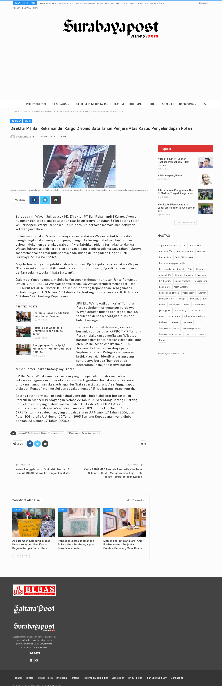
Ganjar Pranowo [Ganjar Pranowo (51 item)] (182, 276)
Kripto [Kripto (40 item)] (162, 300)
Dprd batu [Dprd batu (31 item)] (201, 271)
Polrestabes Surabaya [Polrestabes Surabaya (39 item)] (194, 312)
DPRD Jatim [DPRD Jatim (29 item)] (165, 276)
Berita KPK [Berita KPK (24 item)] (202, 247)
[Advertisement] (111, 62)
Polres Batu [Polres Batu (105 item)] (174, 312)
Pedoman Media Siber (95, 672)
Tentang (74, 672)
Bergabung (177, 672)
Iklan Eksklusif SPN (156, 672)
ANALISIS (172, 99)
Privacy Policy (45, 672)
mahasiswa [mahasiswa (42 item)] (174, 300)
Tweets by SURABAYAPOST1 (171, 349)
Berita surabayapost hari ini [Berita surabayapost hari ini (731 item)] (172, 259)
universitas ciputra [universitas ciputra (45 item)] (195, 330)
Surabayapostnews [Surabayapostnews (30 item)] (192, 324)
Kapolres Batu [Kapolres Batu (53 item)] (200, 276)
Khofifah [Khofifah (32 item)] (202, 288)
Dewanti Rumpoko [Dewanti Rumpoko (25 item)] (184, 271)
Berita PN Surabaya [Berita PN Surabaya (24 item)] (184, 253)
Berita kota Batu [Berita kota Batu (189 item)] (185, 247)
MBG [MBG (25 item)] (186, 300)
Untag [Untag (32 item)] (162, 336)
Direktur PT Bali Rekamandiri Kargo (33, 429)
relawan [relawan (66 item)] (175, 318)
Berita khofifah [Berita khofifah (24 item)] (166, 247)
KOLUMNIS (121, 3)
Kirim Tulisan (134, 672)
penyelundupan (57, 429)
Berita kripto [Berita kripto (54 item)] (165, 253)
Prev (16, 550)
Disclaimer (118, 672)
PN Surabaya (72, 429)
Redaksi (17, 672)
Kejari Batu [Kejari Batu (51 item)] (164, 282)
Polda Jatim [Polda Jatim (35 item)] (197, 306)
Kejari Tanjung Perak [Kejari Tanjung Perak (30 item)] (169, 288)
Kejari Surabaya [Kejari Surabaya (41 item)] (181, 282)
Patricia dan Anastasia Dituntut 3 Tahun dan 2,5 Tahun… (48, 326)
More (141, 3)
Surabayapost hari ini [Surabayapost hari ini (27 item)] (169, 324)
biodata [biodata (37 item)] (199, 265)
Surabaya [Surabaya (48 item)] (187, 318)
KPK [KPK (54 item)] (205, 294)
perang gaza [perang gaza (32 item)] (165, 306)
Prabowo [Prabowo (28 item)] (163, 318)
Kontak (29, 672)
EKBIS (132, 3)
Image (16, 117)
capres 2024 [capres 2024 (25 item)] (165, 271)
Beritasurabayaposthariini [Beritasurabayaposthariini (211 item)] (171, 265)
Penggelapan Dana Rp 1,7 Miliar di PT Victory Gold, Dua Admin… (52, 344)
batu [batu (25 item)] (184, 241)
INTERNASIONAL (48, 3)
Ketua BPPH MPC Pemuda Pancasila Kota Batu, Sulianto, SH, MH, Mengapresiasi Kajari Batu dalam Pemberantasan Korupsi (113, 468)
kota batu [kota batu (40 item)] (194, 294)
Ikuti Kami (34, 647)
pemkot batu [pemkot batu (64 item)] (199, 300)
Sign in (204, 3)
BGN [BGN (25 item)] (190, 265)
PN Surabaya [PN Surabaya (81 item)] (181, 306)
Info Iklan (61, 672)
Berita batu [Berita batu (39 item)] (195, 241)
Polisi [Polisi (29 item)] (161, 312)
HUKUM (109, 3)
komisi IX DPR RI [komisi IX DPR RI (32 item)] (167, 294)
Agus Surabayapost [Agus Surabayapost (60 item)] (168, 241)
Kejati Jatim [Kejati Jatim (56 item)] (188, 288)
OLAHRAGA (65, 3)
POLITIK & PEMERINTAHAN (89, 3)
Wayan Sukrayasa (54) (91, 429)
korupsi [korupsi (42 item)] (182, 294)
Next (25, 550)
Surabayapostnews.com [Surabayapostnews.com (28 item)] (170, 330)
